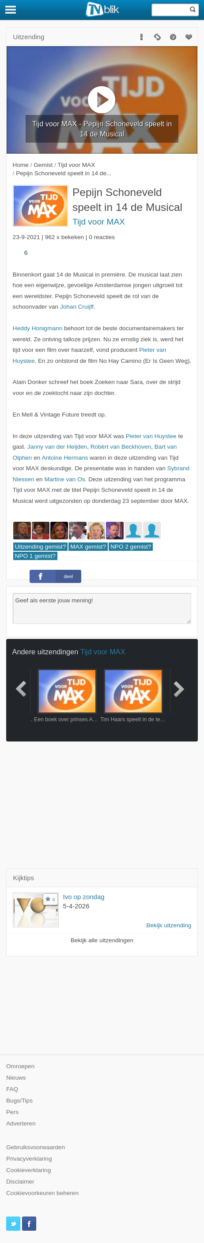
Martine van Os (64, 479)
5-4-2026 (76, 906)
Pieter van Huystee (151, 436)
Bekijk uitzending (168, 925)
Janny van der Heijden (57, 446)
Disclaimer (20, 1181)
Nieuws (16, 1077)
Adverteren (21, 1123)
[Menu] (11, 9)
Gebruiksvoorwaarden (35, 1147)
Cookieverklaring (28, 1170)
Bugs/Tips (19, 1100)
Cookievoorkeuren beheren (42, 1193)
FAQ (12, 1089)
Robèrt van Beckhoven (121, 446)
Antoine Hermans (65, 457)
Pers (12, 1112)
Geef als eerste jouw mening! (102, 608)
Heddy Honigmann (38, 328)
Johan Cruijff (77, 306)
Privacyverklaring (29, 1158)
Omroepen (20, 1066)
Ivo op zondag (84, 896)
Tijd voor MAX (98, 221)
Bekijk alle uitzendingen (102, 940)
